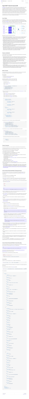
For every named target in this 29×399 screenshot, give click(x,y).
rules (13, 76)
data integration (9, 77)
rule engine (7, 21)
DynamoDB (3, 7)
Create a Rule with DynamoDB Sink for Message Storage (10, 166)
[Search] (9, 1)
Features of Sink (15, 161)
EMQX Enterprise (4, 1)
